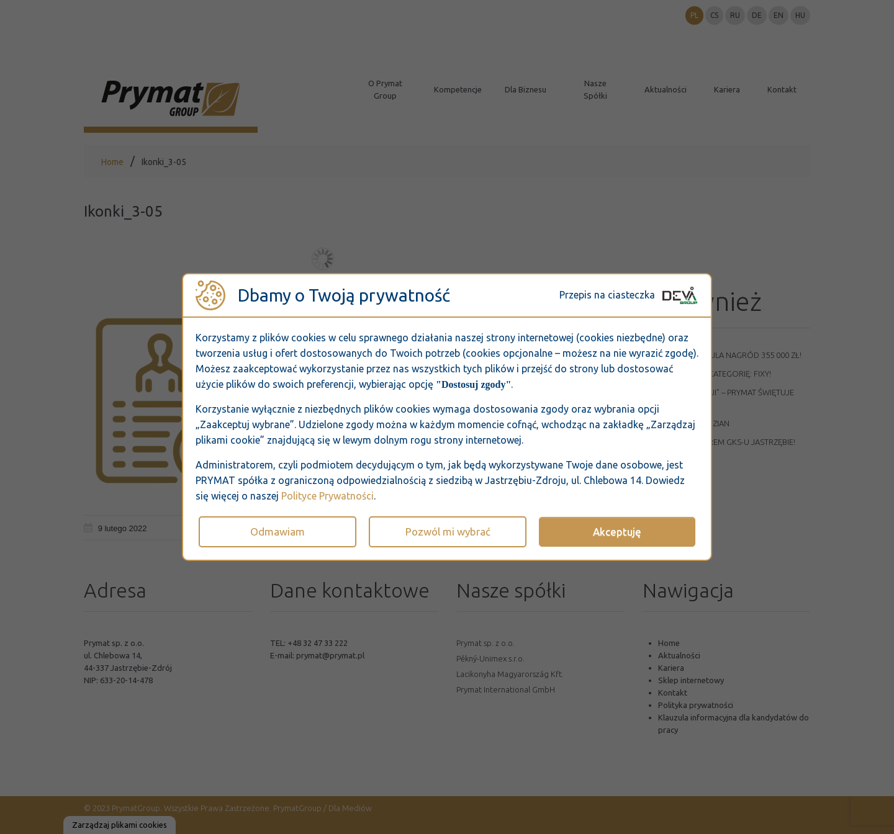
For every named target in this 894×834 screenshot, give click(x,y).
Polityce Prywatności (327, 495)
